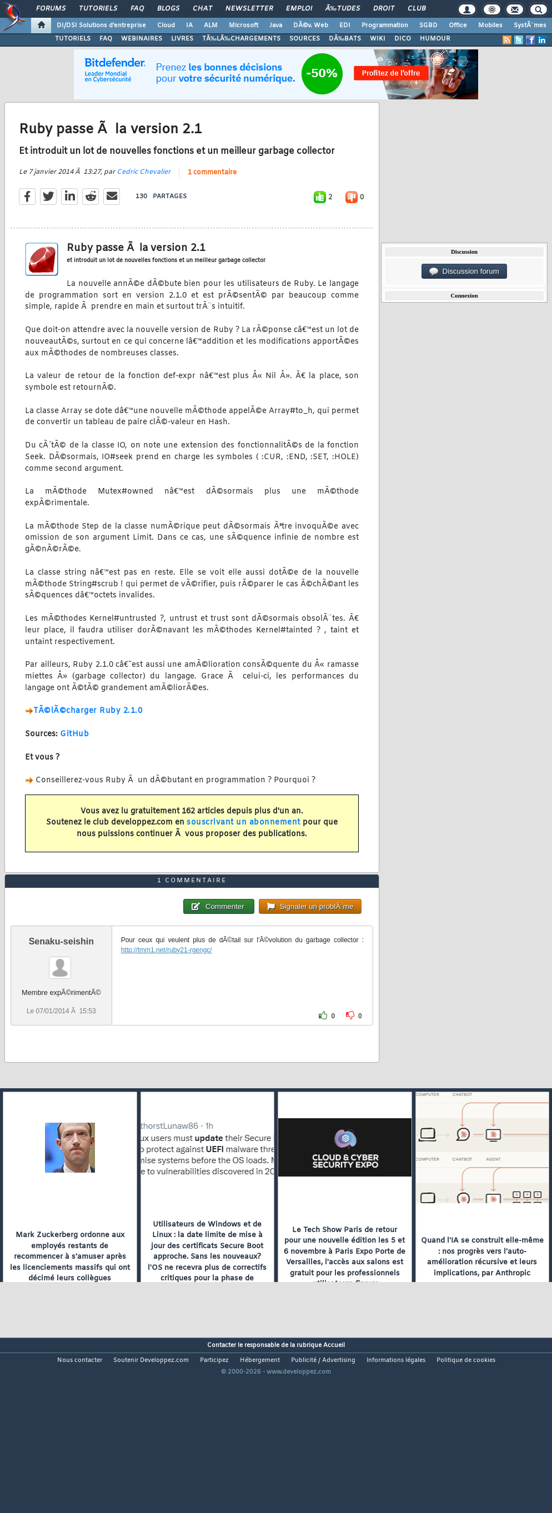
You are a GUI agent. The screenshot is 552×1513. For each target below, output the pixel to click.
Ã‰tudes (342, 8)
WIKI (377, 39)
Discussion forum (464, 271)
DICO (402, 39)
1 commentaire (212, 196)
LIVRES (182, 39)
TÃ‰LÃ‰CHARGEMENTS (241, 39)
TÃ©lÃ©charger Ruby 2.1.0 (87, 735)
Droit (383, 8)
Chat (202, 8)
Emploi (299, 8)
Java (275, 25)
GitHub (74, 758)
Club (416, 8)
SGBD (428, 25)
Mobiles (490, 25)
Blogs (168, 8)
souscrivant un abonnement (243, 846)
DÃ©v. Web (310, 25)
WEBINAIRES (141, 39)
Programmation (385, 25)
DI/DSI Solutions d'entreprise (101, 25)
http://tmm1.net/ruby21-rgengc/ (166, 1021)
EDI (344, 25)
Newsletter (249, 8)
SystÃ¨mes (530, 25)
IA (189, 25)
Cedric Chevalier (143, 195)
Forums (51, 8)
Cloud (166, 25)
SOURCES (304, 39)
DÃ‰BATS (345, 39)
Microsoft (243, 25)
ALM (211, 25)
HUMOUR (435, 39)
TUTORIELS (73, 39)
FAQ (137, 8)
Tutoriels (98, 8)
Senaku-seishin (61, 1012)
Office (458, 25)
